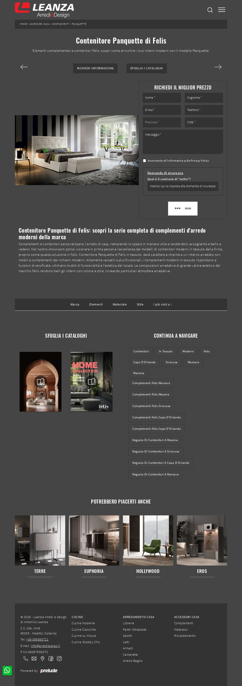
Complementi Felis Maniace (151, 383)
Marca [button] (74, 304)
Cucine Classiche (84, 629)
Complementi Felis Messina (150, 394)
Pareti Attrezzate (135, 629)
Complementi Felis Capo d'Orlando (156, 417)
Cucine (77, 617)
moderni (188, 351)
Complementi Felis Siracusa (151, 406)
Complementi (61, 24)
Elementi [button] (96, 304)
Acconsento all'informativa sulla (178, 160)
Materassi (181, 629)
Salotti (127, 635)
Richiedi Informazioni (95, 68)
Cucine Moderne (83, 623)
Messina (138, 373)
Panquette (79, 24)
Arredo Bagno (132, 661)
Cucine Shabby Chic (86, 642)
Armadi (128, 648)
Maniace (193, 362)
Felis (207, 351)
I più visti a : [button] (162, 304)
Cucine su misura (84, 635)
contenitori (141, 351)
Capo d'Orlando (144, 362)
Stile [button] (140, 304)
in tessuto (166, 351)
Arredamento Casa (138, 617)
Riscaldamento (185, 635)
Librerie (128, 623)
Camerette (130, 654)
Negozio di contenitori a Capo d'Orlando (160, 463)
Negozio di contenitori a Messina (155, 440)
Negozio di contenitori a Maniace (155, 474)
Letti (126, 642)
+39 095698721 (37, 639)
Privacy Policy (200, 160)
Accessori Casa (40, 24)
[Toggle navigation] (221, 10)
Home (23, 24)
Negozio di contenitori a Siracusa (155, 451)
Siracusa (172, 362)
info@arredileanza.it (45, 646)
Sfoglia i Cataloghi (146, 68)
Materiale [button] (120, 304)
